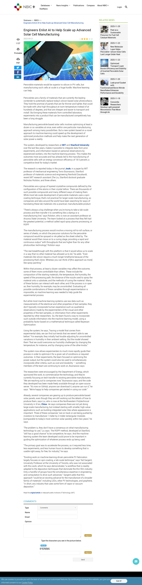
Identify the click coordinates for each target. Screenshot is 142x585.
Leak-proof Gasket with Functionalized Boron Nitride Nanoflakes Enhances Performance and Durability (113, 87)
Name (27, 512)
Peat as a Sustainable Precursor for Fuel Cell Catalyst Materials (110, 34)
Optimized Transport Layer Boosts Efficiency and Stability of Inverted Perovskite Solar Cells (113, 68)
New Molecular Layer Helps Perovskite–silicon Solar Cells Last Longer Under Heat (113, 50)
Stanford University (80, 145)
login (119, 7)
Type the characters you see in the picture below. (61, 540)
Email (27, 517)
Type (27, 507)
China (44, 404)
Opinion (28, 521)
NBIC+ (36, 20)
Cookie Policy (27, 582)
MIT (64, 145)
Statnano (27, 20)
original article (35, 493)
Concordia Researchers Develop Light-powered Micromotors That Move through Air (110, 107)
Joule (68, 168)
